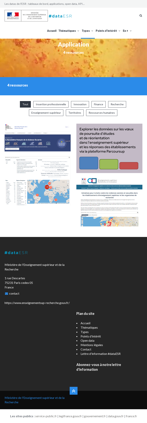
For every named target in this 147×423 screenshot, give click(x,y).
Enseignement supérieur (46, 112)
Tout (25, 104)
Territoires (74, 112)
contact (14, 293)
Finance (98, 104)
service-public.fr (46, 416)
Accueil (51, 30)
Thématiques (69, 30)
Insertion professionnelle (51, 104)
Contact (86, 349)
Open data (87, 340)
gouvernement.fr (95, 416)
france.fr (131, 416)
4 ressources (73, 52)
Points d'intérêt (108, 30)
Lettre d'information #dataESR (101, 353)
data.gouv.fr (116, 416)
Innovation (80, 104)
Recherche (117, 104)
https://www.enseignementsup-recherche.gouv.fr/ (37, 303)
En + (127, 30)
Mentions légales (92, 345)
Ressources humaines (102, 112)
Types (88, 30)
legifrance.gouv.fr (70, 416)
